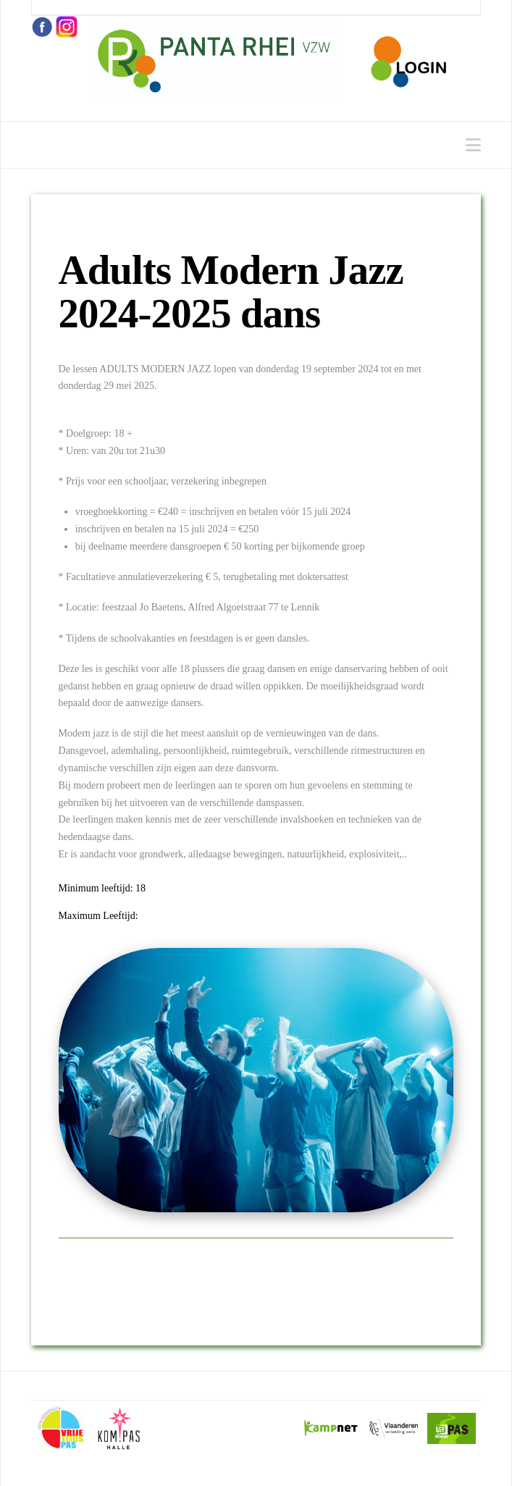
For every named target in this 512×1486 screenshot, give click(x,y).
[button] (473, 145)
